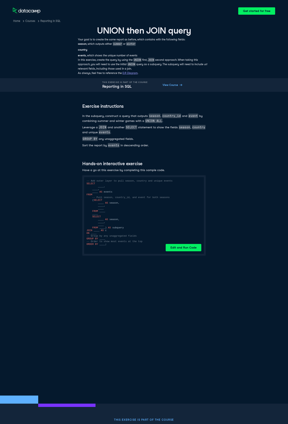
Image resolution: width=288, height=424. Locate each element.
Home (16, 20)
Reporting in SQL (50, 20)
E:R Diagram (130, 73)
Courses (30, 20)
